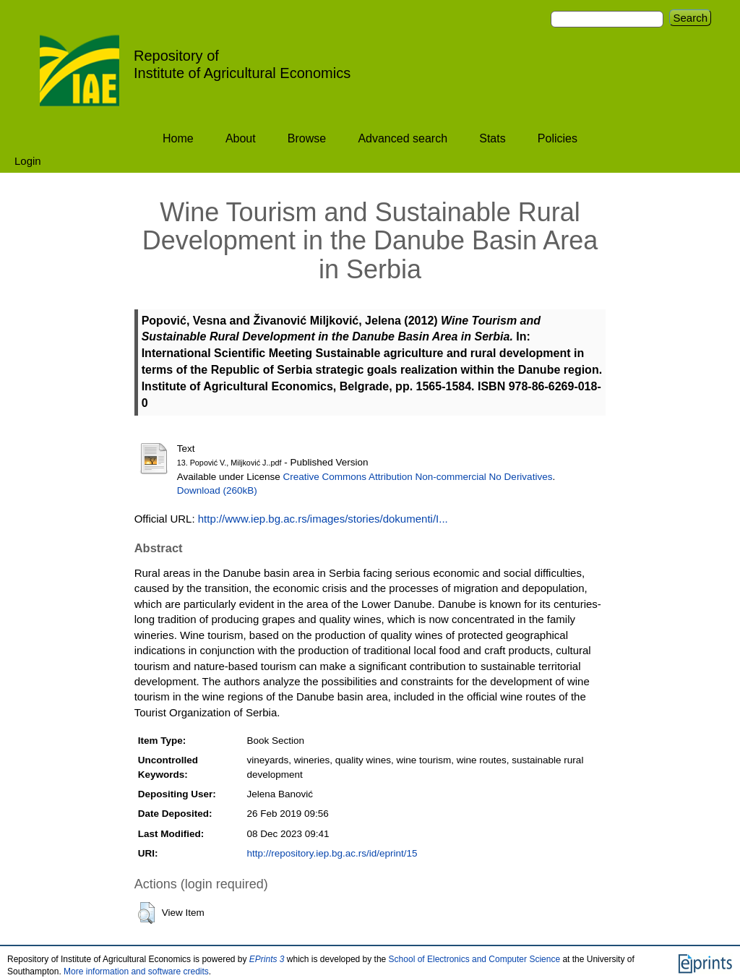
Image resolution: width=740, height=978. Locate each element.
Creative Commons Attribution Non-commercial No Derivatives (418, 476)
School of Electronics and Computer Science (474, 959)
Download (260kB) (217, 490)
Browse (307, 138)
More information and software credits (136, 971)
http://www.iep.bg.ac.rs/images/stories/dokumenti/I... (323, 518)
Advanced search (402, 138)
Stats (492, 138)
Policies (557, 138)
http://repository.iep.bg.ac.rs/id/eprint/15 (331, 853)
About (240, 138)
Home (178, 138)
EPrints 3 (267, 959)
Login (27, 161)
